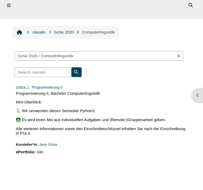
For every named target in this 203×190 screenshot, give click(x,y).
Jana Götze (48, 144)
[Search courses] (43, 72)
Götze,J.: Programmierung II (39, 87)
